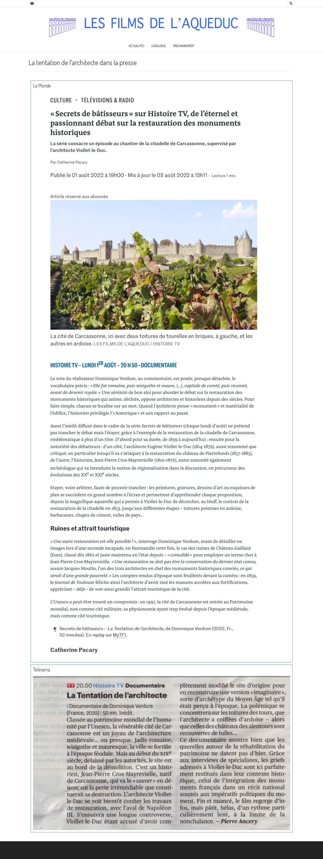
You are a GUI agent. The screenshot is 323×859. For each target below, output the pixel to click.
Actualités (136, 46)
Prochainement (183, 46)
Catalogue (158, 46)
